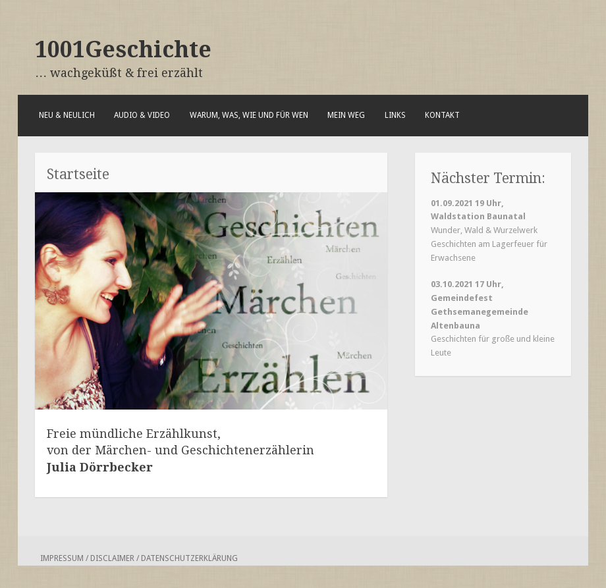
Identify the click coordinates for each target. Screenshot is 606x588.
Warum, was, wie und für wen (249, 115)
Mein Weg (346, 115)
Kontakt (442, 115)
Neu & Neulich (67, 115)
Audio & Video (142, 115)
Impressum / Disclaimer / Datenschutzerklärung (139, 558)
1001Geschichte (123, 49)
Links (395, 115)
